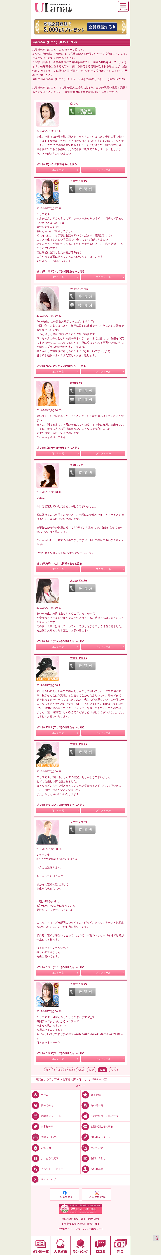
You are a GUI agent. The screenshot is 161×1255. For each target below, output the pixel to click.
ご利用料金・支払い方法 (99, 1115)
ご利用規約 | (93, 1218)
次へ (113, 1069)
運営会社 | (93, 1223)
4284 (92, 1069)
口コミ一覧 (57, 169)
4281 (59, 1069)
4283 (81, 1069)
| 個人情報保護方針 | (73, 1218)
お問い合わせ (93, 1158)
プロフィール (103, 169)
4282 (70, 1069)
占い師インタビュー (97, 1137)
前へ (48, 1069)
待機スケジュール (46, 1115)
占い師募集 (92, 1169)
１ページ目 (76, 79)
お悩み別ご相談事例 (97, 1126)
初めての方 (42, 1105)
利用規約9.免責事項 (84, 92)
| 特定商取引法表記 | (74, 1223)
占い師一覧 (92, 1105)
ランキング (92, 1147)
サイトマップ (43, 1179)
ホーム (39, 1094)
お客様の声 (42, 1126)
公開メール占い (44, 1137)
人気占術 (41, 1147)
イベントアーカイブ (47, 1169)
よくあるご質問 (44, 1158)
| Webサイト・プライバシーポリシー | (80, 1228)
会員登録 (91, 1094)
